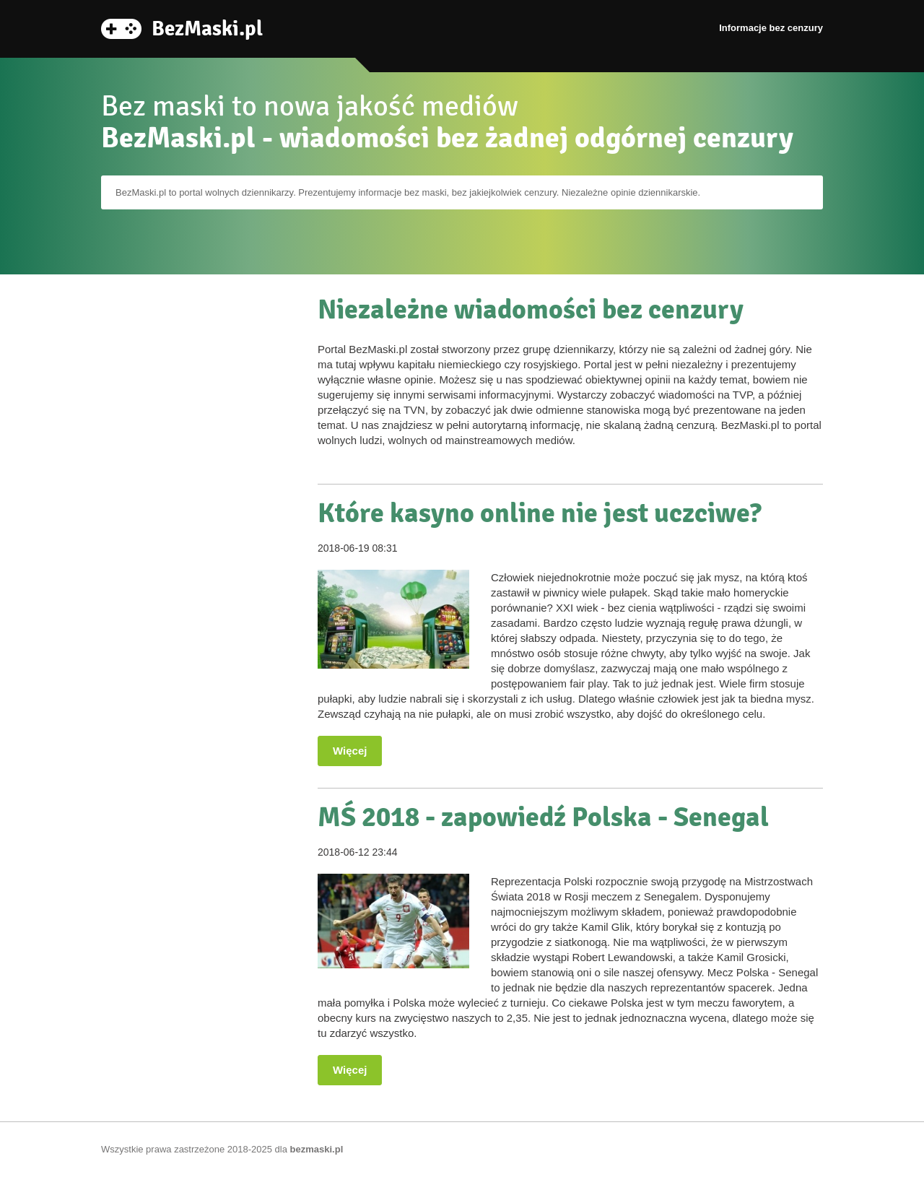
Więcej (350, 750)
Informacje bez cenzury (771, 27)
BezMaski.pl (207, 27)
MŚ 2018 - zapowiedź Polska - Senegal (543, 817)
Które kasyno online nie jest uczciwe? (540, 513)
